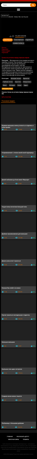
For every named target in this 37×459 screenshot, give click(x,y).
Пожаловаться (18, 40)
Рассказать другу (23, 436)
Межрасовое (27, 82)
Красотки (18, 82)
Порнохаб (5, 52)
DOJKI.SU (5, 16)
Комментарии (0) (18, 43)
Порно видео (6, 51)
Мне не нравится (13, 36)
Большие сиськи (16, 78)
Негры (19, 85)
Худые (26, 85)
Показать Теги (7, 88)
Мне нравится (10, 36)
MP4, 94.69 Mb (6, 97)
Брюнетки (26, 78)
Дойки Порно (13, 454)
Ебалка (4, 47)
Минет (5, 85)
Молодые (12, 85)
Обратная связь (13, 439)
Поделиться (29, 40)
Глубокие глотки (8, 82)
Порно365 (5, 49)
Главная (10, 436)
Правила (26, 439)
